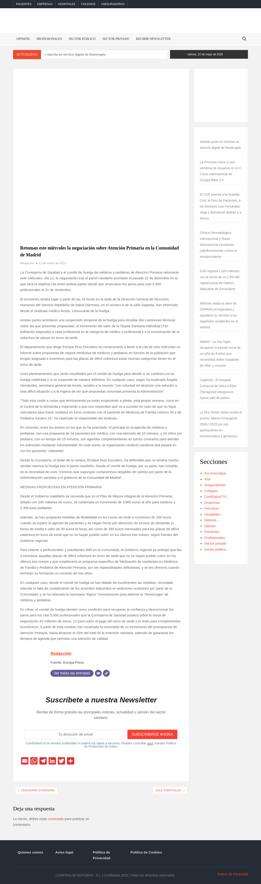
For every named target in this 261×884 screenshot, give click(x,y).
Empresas (44, 4)
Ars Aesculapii (215, 473)
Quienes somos (30, 852)
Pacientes (23, 4)
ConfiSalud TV (215, 497)
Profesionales (49, 39)
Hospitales (66, 4)
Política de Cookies (146, 852)
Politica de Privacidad (101, 855)
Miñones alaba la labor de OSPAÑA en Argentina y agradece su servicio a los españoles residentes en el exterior (219, 315)
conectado (56, 819)
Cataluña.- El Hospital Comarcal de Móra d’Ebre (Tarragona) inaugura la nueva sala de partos (218, 389)
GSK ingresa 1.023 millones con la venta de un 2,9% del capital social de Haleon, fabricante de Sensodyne (220, 280)
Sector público (82, 39)
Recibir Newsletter (153, 39)
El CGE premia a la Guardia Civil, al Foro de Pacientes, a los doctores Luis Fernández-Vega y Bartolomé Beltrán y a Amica (220, 206)
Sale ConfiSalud (168, 790)
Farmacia (211, 508)
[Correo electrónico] (98, 673)
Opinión (23, 39)
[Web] (106, 673)
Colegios (88, 4)
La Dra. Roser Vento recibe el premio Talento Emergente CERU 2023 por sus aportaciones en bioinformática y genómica (221, 424)
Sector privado (115, 39)
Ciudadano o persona (38, 790)
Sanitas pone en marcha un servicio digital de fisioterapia (64, 54)
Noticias (210, 520)
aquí (150, 743)
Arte (207, 479)
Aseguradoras (112, 4)
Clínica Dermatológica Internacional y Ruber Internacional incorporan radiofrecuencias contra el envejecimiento (218, 244)
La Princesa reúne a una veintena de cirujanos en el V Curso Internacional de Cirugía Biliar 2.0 (220, 171)
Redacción (27, 263)
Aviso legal (64, 852)
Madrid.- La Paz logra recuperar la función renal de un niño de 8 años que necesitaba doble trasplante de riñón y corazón (220, 353)
